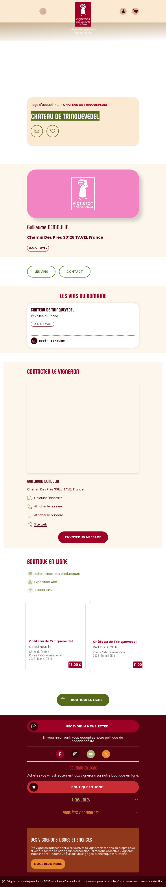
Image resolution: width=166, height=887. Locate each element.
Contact (74, 271)
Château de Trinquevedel (51, 641)
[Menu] (30, 11)
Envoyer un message (83, 537)
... (58, 104)
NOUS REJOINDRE (48, 864)
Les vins (41, 271)
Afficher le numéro (48, 506)
